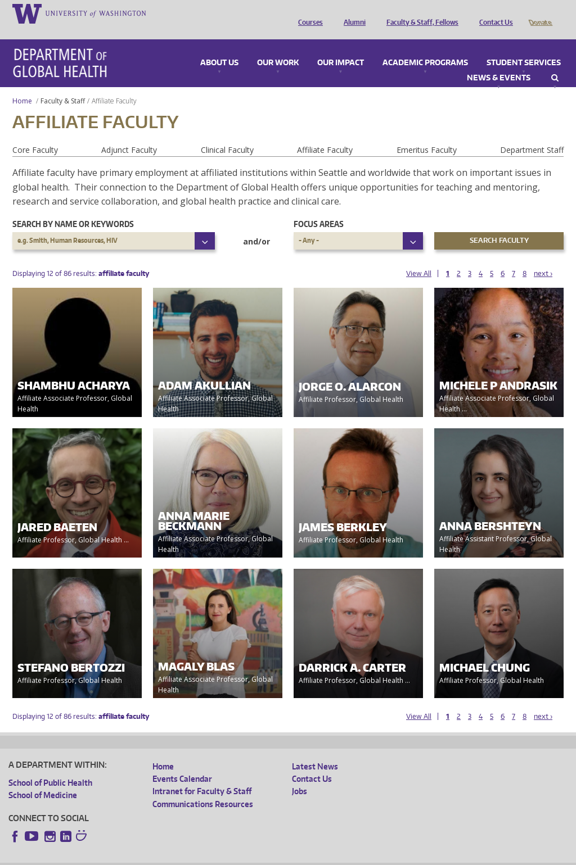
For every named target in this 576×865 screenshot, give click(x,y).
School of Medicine (42, 779)
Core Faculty (35, 134)
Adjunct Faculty (129, 134)
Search (555, 62)
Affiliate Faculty (325, 134)
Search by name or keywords (73, 208)
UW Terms (203, 856)
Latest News (315, 750)
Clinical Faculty (227, 134)
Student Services (524, 47)
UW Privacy (158, 856)
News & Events (498, 62)
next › (543, 257)
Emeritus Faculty (427, 134)
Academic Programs (425, 47)
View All (418, 257)
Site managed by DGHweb (270, 856)
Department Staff (532, 134)
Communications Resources (202, 788)
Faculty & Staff (62, 85)
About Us (219, 47)
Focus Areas (319, 208)
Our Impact (340, 47)
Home (22, 85)
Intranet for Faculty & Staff (201, 775)
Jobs (299, 775)
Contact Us (493, 13)
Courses (307, 13)
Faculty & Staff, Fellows (420, 13)
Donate (540, 13)
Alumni (352, 13)
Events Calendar (182, 763)
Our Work (278, 47)
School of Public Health (50, 767)
